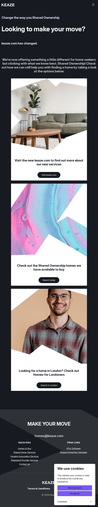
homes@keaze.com (49, 436)
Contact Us (24, 464)
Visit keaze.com (49, 175)
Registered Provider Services (24, 460)
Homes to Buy (24, 448)
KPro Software (73, 448)
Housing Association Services (24, 456)
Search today (49, 280)
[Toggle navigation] (93, 5)
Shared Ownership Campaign (73, 452)
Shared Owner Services (24, 452)
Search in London (49, 385)
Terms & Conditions (39, 488)
